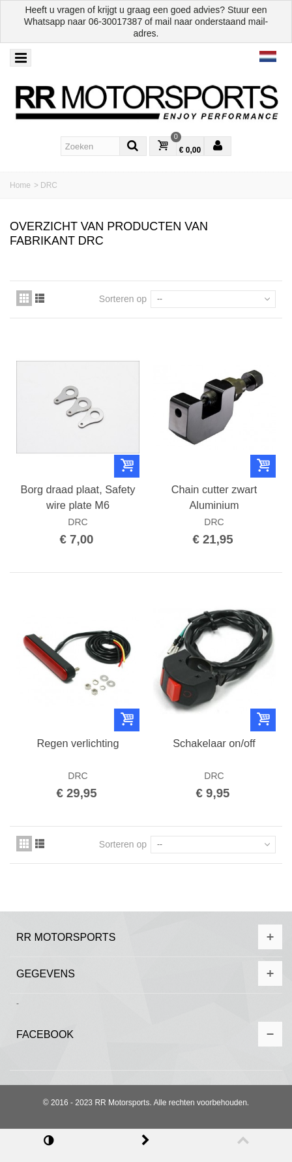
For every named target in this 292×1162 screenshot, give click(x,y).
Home (20, 185)
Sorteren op (123, 299)
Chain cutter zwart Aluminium (214, 497)
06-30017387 (116, 21)
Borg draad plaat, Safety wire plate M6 (78, 497)
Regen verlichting (77, 743)
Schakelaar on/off (214, 743)
